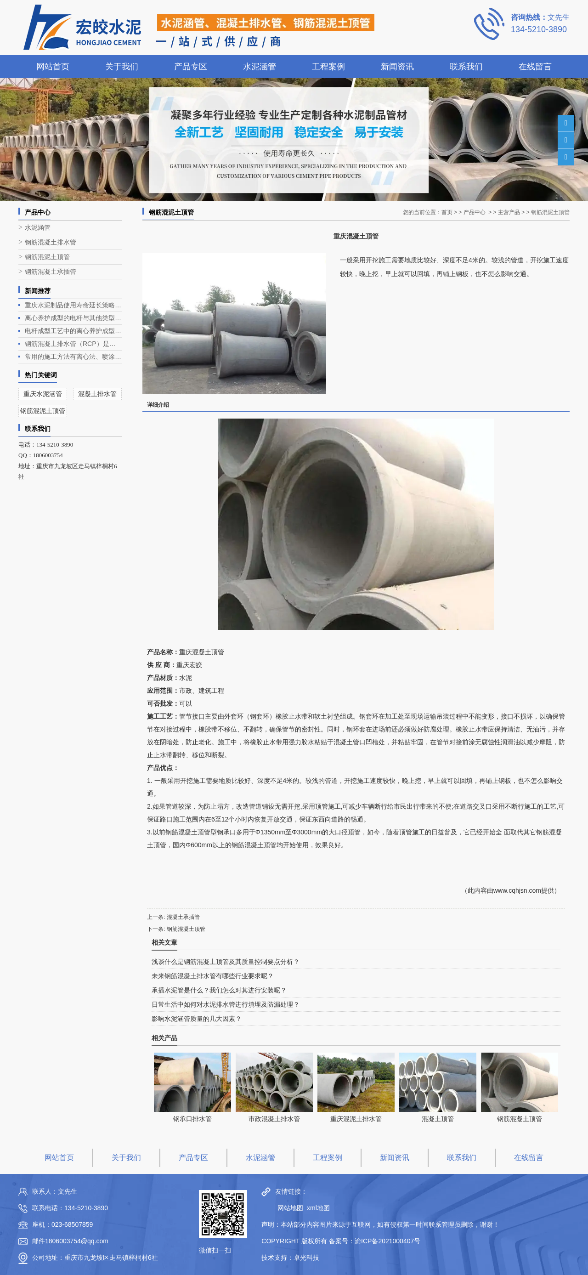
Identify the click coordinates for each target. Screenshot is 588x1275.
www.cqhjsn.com (517, 890)
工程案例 (328, 66)
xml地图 (318, 1208)
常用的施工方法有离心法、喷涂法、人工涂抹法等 (73, 356)
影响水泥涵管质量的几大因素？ (197, 1018)
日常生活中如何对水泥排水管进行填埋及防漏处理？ (226, 1004)
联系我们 (466, 66)
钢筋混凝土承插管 (50, 271)
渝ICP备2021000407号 (387, 1241)
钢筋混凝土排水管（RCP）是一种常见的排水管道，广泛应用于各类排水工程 (73, 343)
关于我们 (121, 66)
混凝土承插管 (183, 917)
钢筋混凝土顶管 (186, 929)
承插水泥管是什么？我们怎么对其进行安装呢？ (219, 990)
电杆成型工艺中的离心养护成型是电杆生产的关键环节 (73, 330)
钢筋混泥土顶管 (47, 257)
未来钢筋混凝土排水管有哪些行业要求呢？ (213, 976)
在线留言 (535, 66)
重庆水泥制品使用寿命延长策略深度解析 (73, 305)
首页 (446, 212)
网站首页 (52, 66)
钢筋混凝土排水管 (50, 242)
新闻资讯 (397, 66)
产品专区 (190, 66)
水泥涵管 (259, 66)
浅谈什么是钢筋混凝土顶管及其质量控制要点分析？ (226, 961)
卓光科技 (306, 1257)
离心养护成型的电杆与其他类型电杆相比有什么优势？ (73, 318)
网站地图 (288, 1208)
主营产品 (509, 212)
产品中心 (475, 212)
